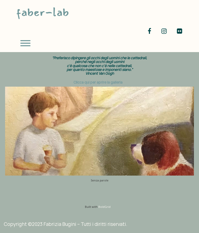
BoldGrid (104, 207)
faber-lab (42, 12)
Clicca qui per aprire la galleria (98, 82)
